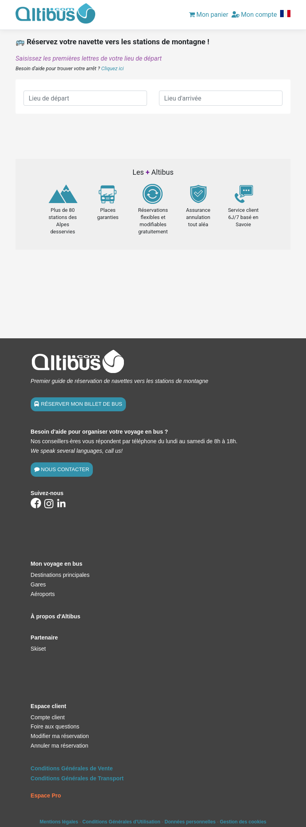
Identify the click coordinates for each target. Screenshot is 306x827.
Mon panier (208, 14)
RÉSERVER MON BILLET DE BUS (81, 404)
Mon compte (254, 14)
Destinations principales (60, 575)
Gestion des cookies (243, 822)
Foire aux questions (55, 726)
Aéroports (43, 594)
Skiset (38, 648)
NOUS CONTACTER (65, 469)
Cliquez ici (112, 68)
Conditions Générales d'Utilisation (121, 822)
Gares (38, 584)
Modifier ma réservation (60, 736)
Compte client (48, 717)
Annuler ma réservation (59, 745)
